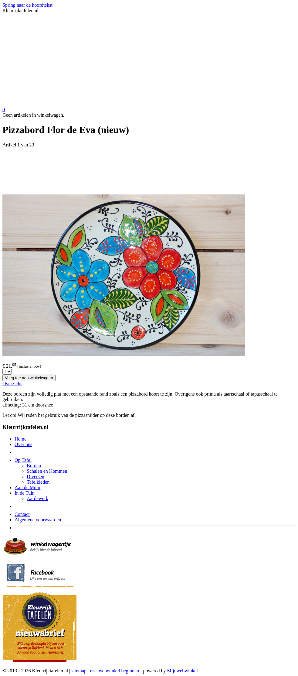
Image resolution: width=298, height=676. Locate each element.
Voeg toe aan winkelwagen (29, 378)
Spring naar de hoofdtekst (27, 5)
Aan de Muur (27, 487)
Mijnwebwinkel (182, 670)
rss (92, 670)
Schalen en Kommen (47, 471)
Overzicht (12, 383)
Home (20, 438)
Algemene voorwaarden (38, 519)
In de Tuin (25, 493)
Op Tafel (23, 460)
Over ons (23, 444)
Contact (22, 514)
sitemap (78, 670)
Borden (34, 465)
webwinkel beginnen (119, 670)
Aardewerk (37, 498)
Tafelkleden (38, 482)
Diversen (35, 476)
